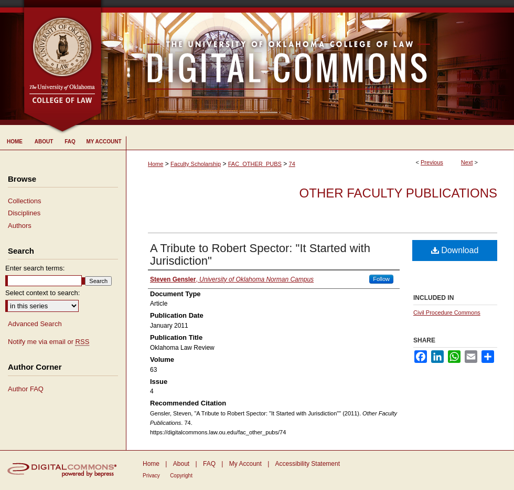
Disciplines (24, 213)
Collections (24, 201)
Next (467, 162)
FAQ (209, 463)
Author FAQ (26, 389)
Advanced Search (35, 324)
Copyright (181, 475)
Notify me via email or (48, 342)
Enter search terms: (35, 268)
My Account (245, 463)
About (181, 463)
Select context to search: (42, 293)
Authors (19, 226)
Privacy (151, 475)
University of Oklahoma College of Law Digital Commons (308, 62)
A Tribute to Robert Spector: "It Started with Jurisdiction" (260, 254)
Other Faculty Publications (398, 193)
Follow (381, 279)
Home (155, 164)
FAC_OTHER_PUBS (255, 164)
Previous (432, 162)
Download (455, 250)
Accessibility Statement (307, 463)
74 (292, 164)
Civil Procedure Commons (446, 312)
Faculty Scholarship (195, 164)
